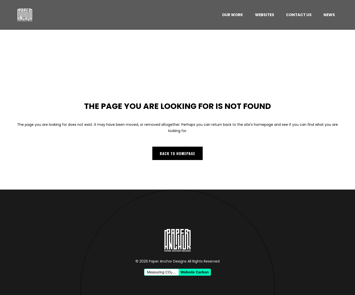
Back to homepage (177, 153)
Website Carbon (195, 272)
